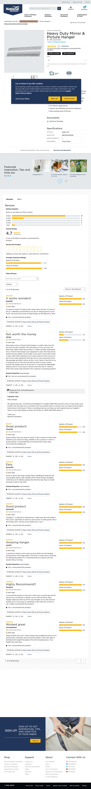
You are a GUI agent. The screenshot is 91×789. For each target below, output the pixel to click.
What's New (66, 2)
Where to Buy (77, 2)
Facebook (71, 764)
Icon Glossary (50, 761)
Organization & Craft (82, 15)
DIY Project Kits (9, 772)
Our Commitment (52, 769)
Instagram (71, 761)
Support (29, 757)
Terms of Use (29, 785)
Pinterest (71, 769)
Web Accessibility (74, 785)
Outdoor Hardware (48, 15)
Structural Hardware (64, 15)
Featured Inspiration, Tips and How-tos (34, 150)
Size (48, 56)
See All (7, 176)
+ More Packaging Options (56, 42)
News (47, 764)
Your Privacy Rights (22, 98)
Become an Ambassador (54, 772)
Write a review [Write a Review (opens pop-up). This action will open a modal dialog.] (54, 53)
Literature (28, 764)
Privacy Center (39, 785)
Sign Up (35, 741)
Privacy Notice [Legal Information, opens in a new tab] (26, 93)
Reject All (54, 98)
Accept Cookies (69, 98)
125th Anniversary (52, 774)
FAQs (27, 774)
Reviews (9, 199)
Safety (27, 769)
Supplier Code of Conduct (60, 785)
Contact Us (29, 761)
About (87, 2)
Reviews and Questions (62, 150)
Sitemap (84, 785)
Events (48, 766)
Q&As (19, 199)
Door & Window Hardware (30, 15)
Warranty (28, 772)
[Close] (78, 81)
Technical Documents (32, 766)
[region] (46, 91)
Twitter (70, 766)
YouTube (70, 772)
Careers (48, 785)
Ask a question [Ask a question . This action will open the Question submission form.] (69, 53)
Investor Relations (52, 777)
